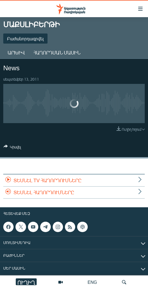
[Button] (12, 148)
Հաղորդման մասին (56, 53)
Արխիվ (16, 53)
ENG (92, 282)
